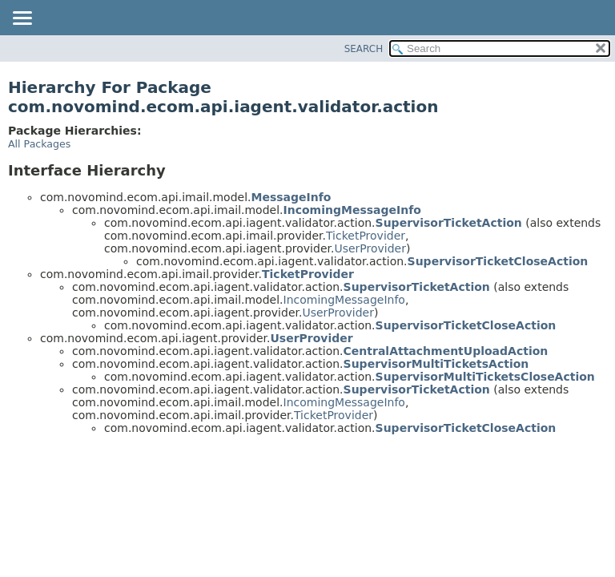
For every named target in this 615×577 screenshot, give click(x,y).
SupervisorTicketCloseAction (498, 261)
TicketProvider (365, 235)
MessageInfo (291, 197)
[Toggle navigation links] (21, 19)
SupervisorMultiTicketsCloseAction (485, 376)
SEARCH (364, 48)
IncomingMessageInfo (352, 210)
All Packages (39, 144)
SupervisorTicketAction (449, 222)
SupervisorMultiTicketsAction (436, 363)
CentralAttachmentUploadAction (446, 351)
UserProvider (370, 248)
